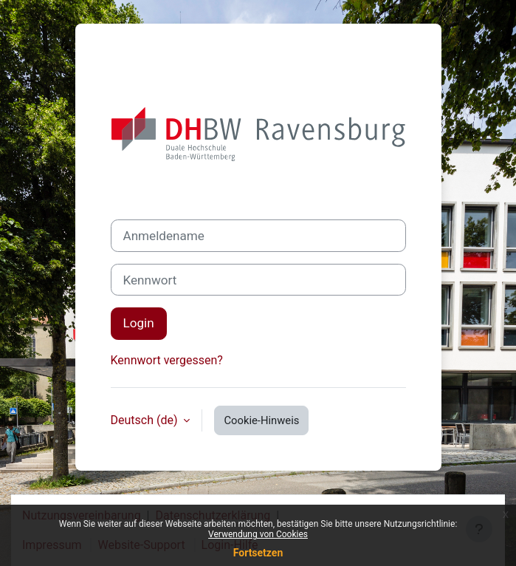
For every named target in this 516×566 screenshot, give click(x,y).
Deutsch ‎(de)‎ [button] (146, 420)
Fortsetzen (258, 553)
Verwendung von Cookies (258, 534)
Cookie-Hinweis (261, 420)
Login (138, 323)
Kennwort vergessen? (167, 360)
